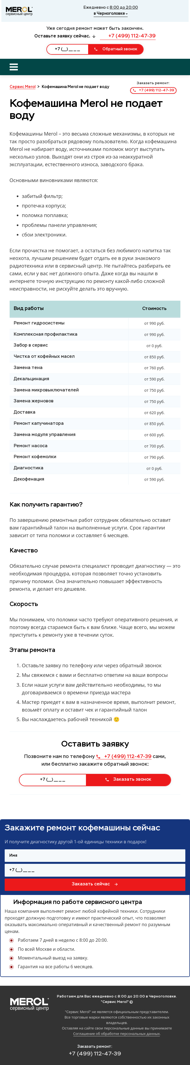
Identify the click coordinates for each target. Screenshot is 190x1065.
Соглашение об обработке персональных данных (116, 1033)
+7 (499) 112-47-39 (128, 36)
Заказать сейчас (95, 884)
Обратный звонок (115, 49)
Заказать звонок (128, 779)
